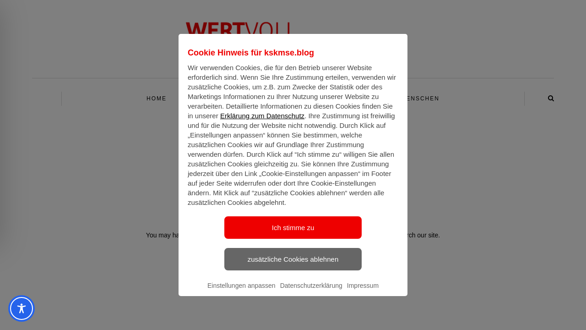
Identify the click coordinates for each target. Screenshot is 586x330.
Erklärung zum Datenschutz (262, 124)
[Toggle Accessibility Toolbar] (21, 308)
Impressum (363, 293)
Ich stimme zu (293, 236)
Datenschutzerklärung (311, 293)
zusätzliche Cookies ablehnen (293, 267)
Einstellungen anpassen (241, 293)
